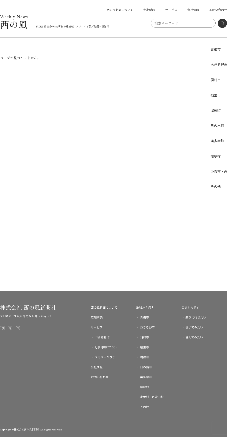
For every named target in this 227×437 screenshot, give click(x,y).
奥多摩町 (217, 140)
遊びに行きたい (195, 317)
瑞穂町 (216, 110)
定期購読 (149, 10)
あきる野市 (147, 327)
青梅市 (216, 49)
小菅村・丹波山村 (152, 397)
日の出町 (217, 125)
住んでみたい (194, 337)
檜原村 (216, 155)
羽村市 (216, 79)
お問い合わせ (218, 10)
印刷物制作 (102, 337)
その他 (216, 186)
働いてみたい (194, 327)
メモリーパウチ (105, 357)
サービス (171, 10)
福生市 (216, 95)
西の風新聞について (120, 10)
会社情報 (193, 10)
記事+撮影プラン (106, 347)
